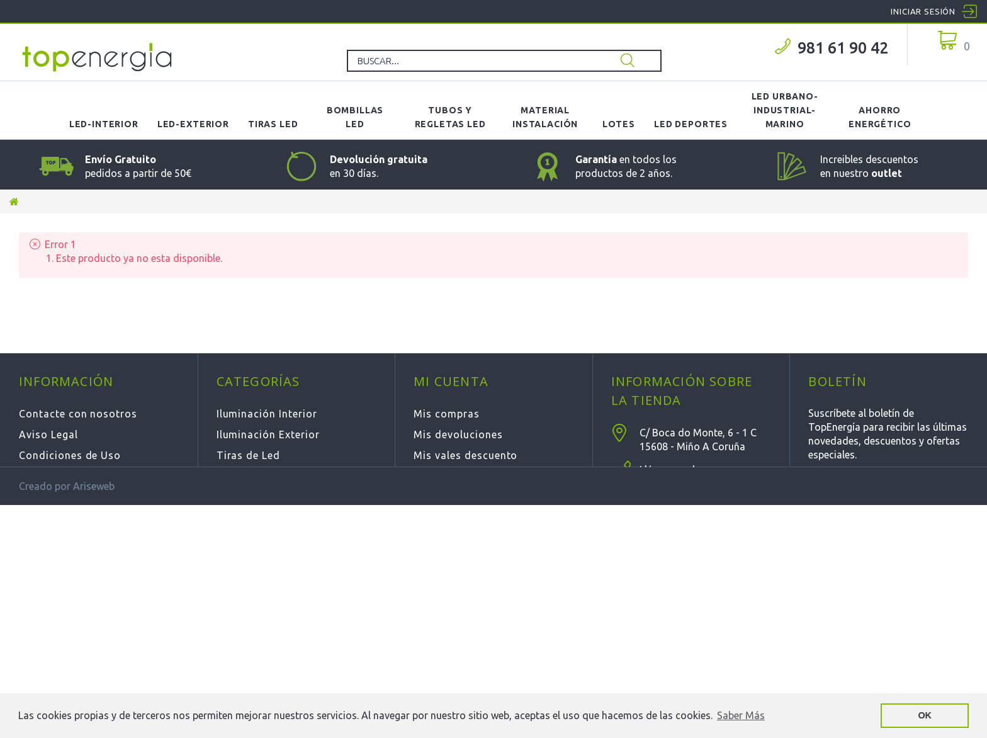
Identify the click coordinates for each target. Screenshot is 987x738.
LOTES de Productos (269, 593)
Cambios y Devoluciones (81, 496)
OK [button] (925, 715)
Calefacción (247, 614)
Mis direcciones (454, 476)
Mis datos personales (469, 496)
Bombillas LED (355, 117)
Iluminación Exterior (268, 434)
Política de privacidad (75, 538)
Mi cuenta (451, 381)
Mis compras (447, 413)
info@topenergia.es (684, 516)
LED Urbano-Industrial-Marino (785, 110)
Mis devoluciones (458, 434)
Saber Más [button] (741, 715)
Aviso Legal (48, 434)
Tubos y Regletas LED (450, 117)
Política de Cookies (68, 517)
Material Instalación (545, 117)
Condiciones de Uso (70, 455)
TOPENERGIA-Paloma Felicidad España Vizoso (97, 57)
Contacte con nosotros (78, 413)
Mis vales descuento (465, 455)
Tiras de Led (249, 455)
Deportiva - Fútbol (263, 635)
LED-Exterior (193, 124)
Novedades (245, 552)
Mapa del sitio (55, 559)
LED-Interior (103, 124)
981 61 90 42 (843, 48)
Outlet (233, 573)
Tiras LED (273, 124)
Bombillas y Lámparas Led (284, 476)
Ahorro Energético (880, 117)
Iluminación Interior (267, 413)
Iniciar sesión (923, 11)
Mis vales (437, 517)
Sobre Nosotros (59, 476)
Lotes (618, 124)
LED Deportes (691, 124)
